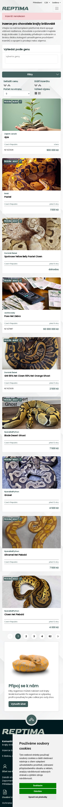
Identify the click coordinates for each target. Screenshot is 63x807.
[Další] (58, 636)
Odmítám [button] (38, 791)
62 (50, 636)
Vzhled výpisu (42, 89)
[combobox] (31, 60)
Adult (15, 161)
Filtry (43, 74)
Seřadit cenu (11, 81)
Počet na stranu (13, 89)
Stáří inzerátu (42, 81)
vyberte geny (13, 56)
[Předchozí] (10, 636)
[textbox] (7, 60)
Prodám (7, 102)
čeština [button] (55, 2)
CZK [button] (46, 2)
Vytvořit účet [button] (18, 704)
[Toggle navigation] (57, 8)
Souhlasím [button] (38, 785)
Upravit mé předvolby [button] (37, 797)
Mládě (15, 102)
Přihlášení (37, 2)
